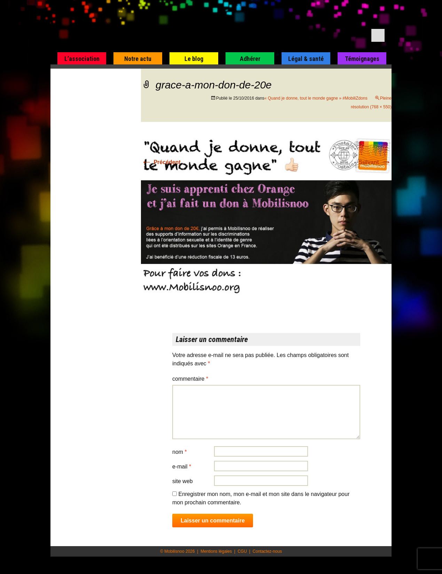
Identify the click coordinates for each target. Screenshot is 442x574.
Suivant (375, 162)
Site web (182, 481)
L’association (82, 58)
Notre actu (137, 58)
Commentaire (190, 379)
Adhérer (250, 58)
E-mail (181, 467)
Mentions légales (216, 551)
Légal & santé (306, 58)
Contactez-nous (267, 551)
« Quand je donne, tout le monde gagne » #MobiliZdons (315, 98)
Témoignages (362, 58)
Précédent (161, 162)
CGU (242, 551)
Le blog (193, 58)
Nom (179, 452)
